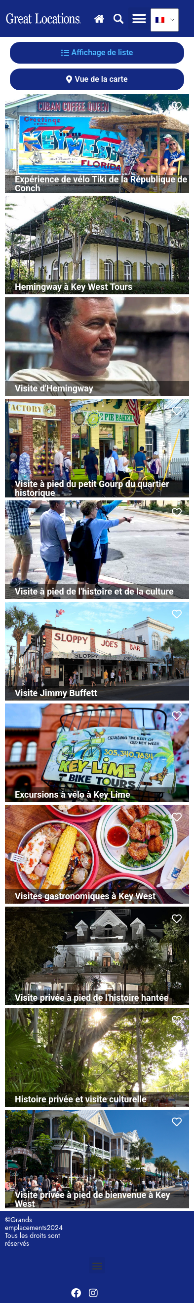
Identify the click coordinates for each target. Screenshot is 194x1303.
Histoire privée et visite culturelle (81, 1099)
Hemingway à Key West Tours (73, 287)
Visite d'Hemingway (54, 388)
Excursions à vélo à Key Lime (72, 794)
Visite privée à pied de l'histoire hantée (91, 997)
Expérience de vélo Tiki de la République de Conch (101, 183)
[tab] (97, 53)
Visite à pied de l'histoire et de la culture (94, 591)
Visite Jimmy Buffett (56, 693)
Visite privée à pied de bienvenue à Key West (92, 1199)
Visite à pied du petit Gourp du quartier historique (92, 488)
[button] (139, 18)
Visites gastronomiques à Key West (85, 896)
